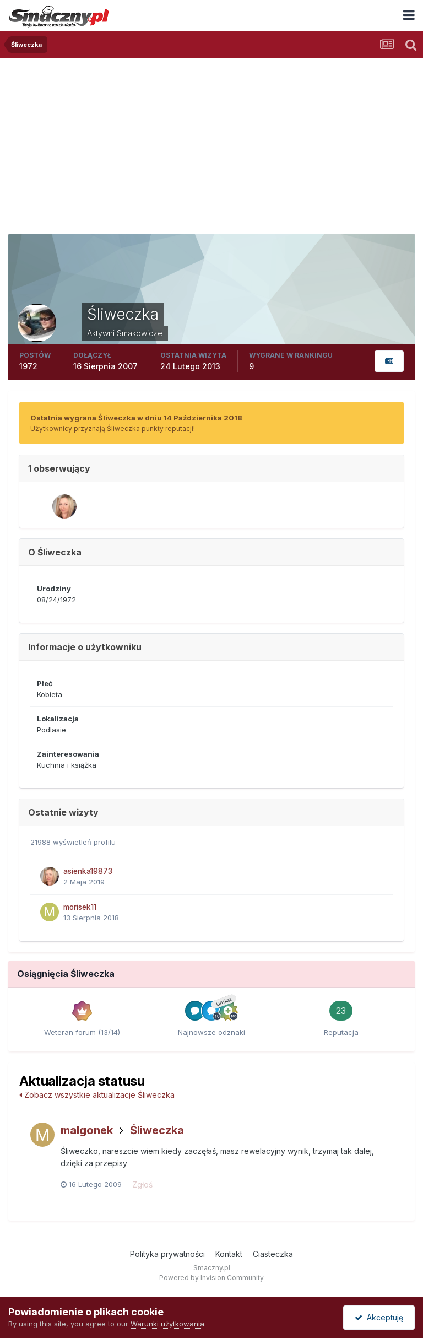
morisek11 (79, 907)
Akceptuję (379, 1317)
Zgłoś (142, 1184)
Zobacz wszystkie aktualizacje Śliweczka (97, 1094)
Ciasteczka (273, 1254)
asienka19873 (87, 871)
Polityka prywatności (167, 1254)
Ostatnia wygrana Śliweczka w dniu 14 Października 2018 (136, 417)
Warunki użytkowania (167, 1323)
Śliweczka (157, 1130)
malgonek (87, 1130)
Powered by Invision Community (211, 1278)
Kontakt (228, 1254)
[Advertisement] (211, 141)
